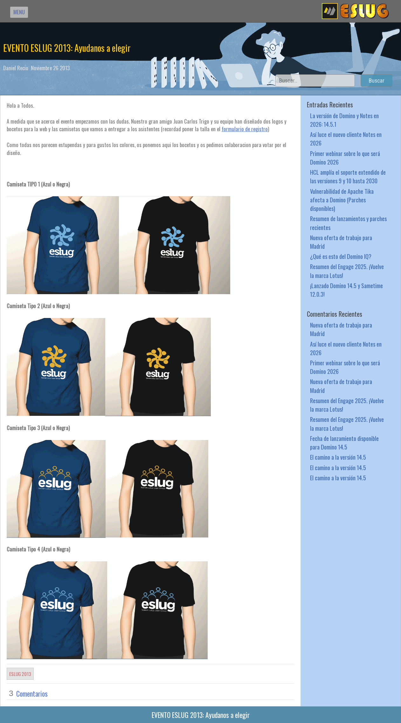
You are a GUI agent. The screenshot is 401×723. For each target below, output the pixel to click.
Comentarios (32, 693)
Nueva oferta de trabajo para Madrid (341, 241)
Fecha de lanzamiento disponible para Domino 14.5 (344, 442)
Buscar (376, 80)
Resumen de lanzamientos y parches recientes (348, 222)
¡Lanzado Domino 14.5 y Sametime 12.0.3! (346, 289)
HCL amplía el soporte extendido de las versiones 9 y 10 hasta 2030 (348, 176)
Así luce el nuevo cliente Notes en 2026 (346, 138)
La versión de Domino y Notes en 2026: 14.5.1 (344, 119)
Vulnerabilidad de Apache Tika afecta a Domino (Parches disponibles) (342, 200)
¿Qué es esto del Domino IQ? (340, 256)
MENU (19, 12)
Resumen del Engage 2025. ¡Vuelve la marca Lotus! (347, 270)
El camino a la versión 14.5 (338, 457)
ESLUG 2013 (20, 673)
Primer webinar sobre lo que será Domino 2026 (345, 157)
